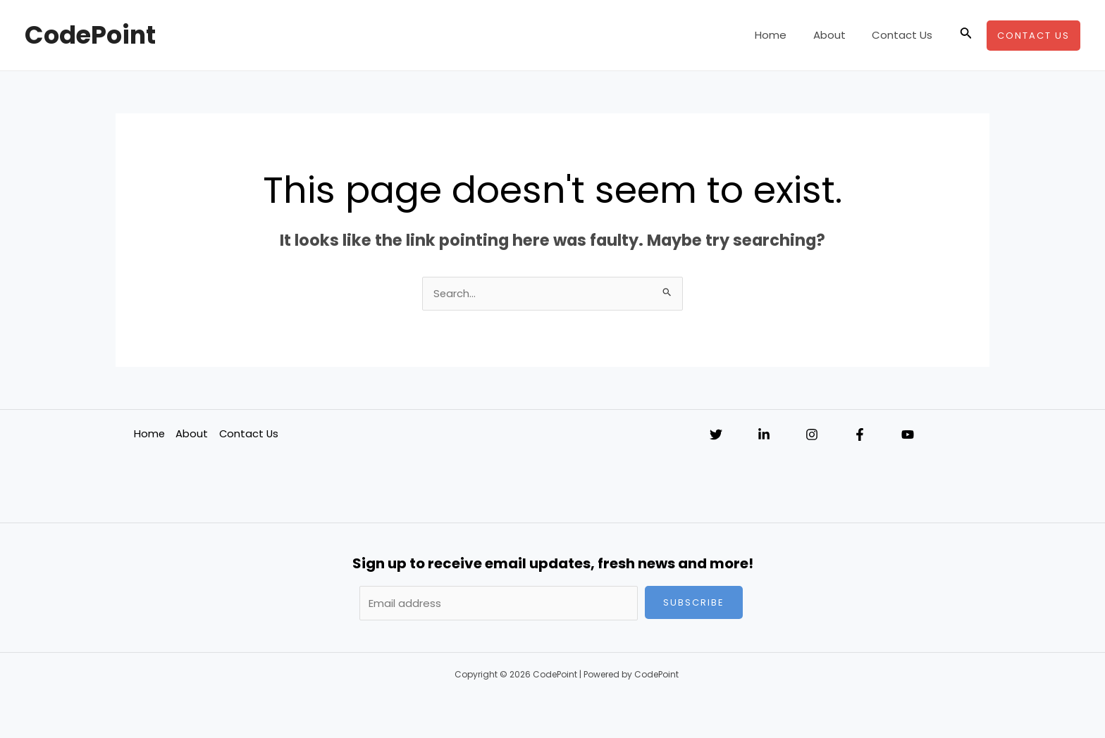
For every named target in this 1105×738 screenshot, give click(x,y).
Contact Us (905, 34)
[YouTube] (907, 435)
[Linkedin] (764, 435)
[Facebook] (859, 435)
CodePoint (90, 35)
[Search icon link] (966, 35)
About (837, 34)
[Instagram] (811, 435)
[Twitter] (716, 435)
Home (784, 34)
